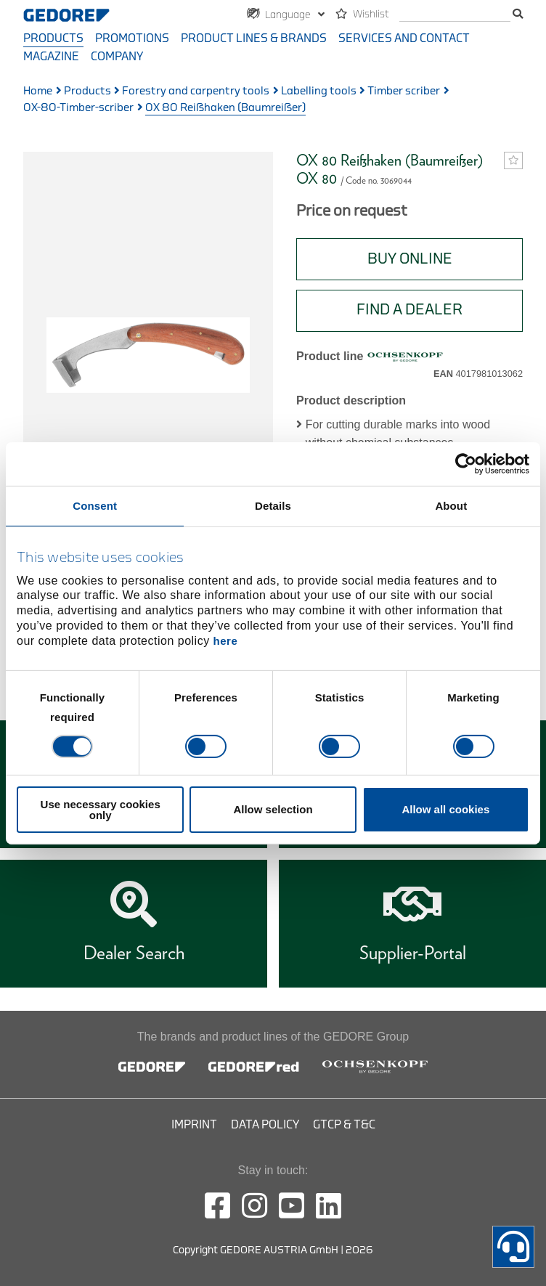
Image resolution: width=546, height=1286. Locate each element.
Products (53, 38)
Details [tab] (273, 505)
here (225, 641)
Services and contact (404, 38)
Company (117, 56)
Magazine (51, 56)
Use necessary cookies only (100, 809)
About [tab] (451, 505)
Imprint (194, 1125)
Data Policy (265, 1125)
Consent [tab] (95, 505)
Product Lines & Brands (254, 38)
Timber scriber (403, 91)
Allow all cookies (445, 809)
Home (37, 91)
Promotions (132, 38)
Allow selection (272, 809)
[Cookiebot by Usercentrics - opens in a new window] (465, 463)
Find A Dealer (409, 309)
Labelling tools (318, 91)
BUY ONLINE (409, 258)
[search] (454, 15)
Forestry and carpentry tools (195, 91)
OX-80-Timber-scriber (78, 107)
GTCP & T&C (344, 1125)
